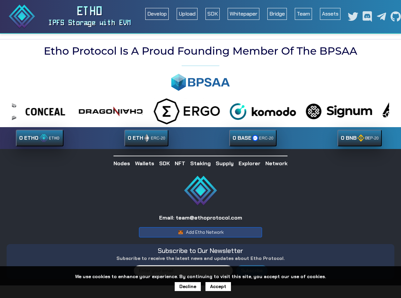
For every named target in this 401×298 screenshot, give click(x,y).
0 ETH (146, 138)
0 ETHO (39, 138)
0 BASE (253, 138)
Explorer (249, 163)
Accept (218, 287)
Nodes (121, 163)
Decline (187, 287)
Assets (330, 13)
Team (303, 13)
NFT (180, 163)
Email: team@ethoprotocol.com (200, 217)
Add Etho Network (201, 232)
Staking (200, 163)
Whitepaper (243, 13)
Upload (187, 13)
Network (276, 163)
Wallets (144, 163)
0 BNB (360, 138)
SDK (212, 13)
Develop (157, 13)
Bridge (277, 13)
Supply (225, 163)
